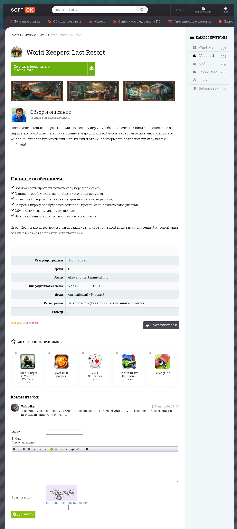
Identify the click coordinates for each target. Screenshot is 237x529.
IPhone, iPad (205, 72)
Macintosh (204, 55)
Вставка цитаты (77, 448)
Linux (200, 80)
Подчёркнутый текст (24, 448)
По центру (40, 448)
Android (202, 64)
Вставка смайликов (51, 448)
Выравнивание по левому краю (35, 448)
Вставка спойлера (87, 448)
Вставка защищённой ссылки (61, 448)
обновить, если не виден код (67, 502)
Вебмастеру (205, 88)
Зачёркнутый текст (29, 448)
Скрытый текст (72, 448)
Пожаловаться (161, 325)
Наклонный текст (19, 448)
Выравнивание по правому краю (45, 448)
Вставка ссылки (56, 448)
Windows (203, 47)
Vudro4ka (27, 406)
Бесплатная (77, 260)
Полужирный (14, 448)
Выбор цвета (66, 448)
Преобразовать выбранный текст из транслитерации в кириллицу (82, 448)
